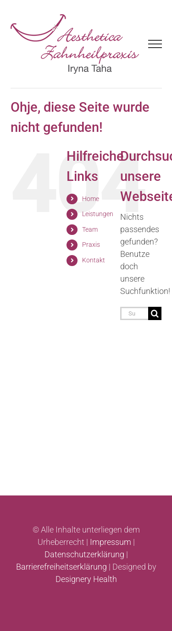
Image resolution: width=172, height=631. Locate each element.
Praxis (91, 244)
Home (90, 198)
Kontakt (93, 260)
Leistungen (97, 214)
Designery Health (86, 579)
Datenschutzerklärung (84, 554)
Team (90, 229)
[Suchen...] (134, 313)
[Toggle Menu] (155, 44)
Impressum (110, 542)
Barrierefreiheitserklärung (61, 566)
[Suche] (154, 313)
